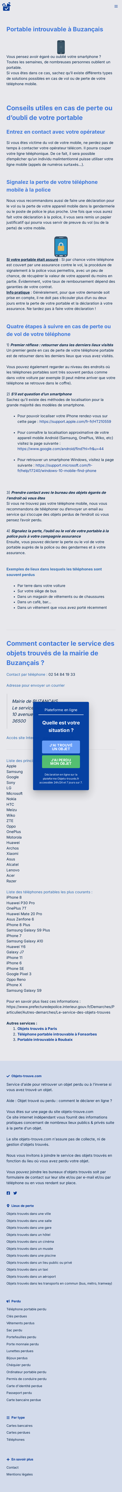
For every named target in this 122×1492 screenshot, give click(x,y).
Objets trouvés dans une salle (29, 1221)
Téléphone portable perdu (26, 1309)
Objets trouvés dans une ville (28, 1214)
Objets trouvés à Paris (37, 1028)
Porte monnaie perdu (22, 1344)
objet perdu (73, 1084)
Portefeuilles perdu (21, 1337)
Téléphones (15, 1440)
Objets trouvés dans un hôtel (28, 1235)
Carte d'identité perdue (24, 1386)
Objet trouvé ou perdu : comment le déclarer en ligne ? (64, 1101)
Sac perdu (14, 1330)
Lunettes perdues (19, 1351)
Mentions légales (19, 1474)
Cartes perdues (18, 1432)
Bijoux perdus (17, 1358)
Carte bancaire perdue (23, 1400)
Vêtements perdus (20, 1323)
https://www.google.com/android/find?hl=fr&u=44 (60, 449)
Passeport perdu (19, 1393)
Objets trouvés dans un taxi (27, 1269)
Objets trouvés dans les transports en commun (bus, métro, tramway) (59, 1283)
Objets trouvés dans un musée (29, 1249)
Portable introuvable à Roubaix (45, 1039)
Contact (12, 1467)
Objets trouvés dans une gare (29, 1228)
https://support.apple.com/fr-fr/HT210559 (75, 421)
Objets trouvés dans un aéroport (31, 1276)
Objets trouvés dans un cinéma (30, 1242)
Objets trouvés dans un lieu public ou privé (39, 1263)
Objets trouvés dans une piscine (31, 1255)
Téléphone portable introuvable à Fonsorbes (57, 1034)
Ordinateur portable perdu (26, 1372)
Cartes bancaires (19, 1426)
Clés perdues (16, 1316)
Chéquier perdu (18, 1365)
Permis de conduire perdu (26, 1379)
